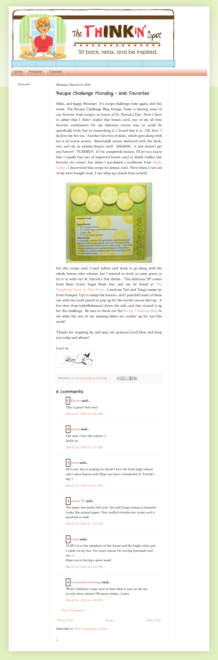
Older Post (153, 620)
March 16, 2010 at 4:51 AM (84, 485)
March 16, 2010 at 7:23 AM (84, 523)
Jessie (75, 462)
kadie (75, 539)
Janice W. (78, 501)
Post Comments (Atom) (91, 628)
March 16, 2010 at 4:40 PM (84, 600)
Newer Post (65, 620)
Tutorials (55, 72)
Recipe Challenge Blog (140, 310)
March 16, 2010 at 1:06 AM (84, 414)
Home (18, 72)
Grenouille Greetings (86, 582)
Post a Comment (73, 610)
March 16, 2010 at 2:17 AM (84, 447)
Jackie (75, 429)
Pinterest (35, 72)
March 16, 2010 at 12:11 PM (84, 567)
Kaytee (76, 400)
